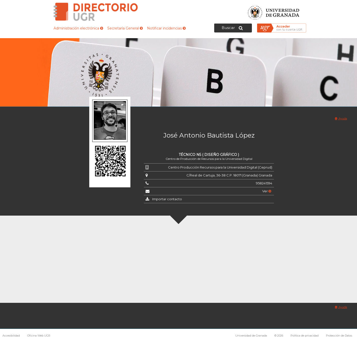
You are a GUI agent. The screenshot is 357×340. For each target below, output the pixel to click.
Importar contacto (167, 199)
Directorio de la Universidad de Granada (96, 11)
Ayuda (341, 118)
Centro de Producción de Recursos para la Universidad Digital (209, 159)
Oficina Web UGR (38, 335)
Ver (266, 191)
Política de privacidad (305, 335)
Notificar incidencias (166, 28)
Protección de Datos (339, 335)
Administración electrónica (78, 28)
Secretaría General (125, 28)
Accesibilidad (11, 335)
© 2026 (278, 335)
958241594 (264, 183)
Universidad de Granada (273, 11)
